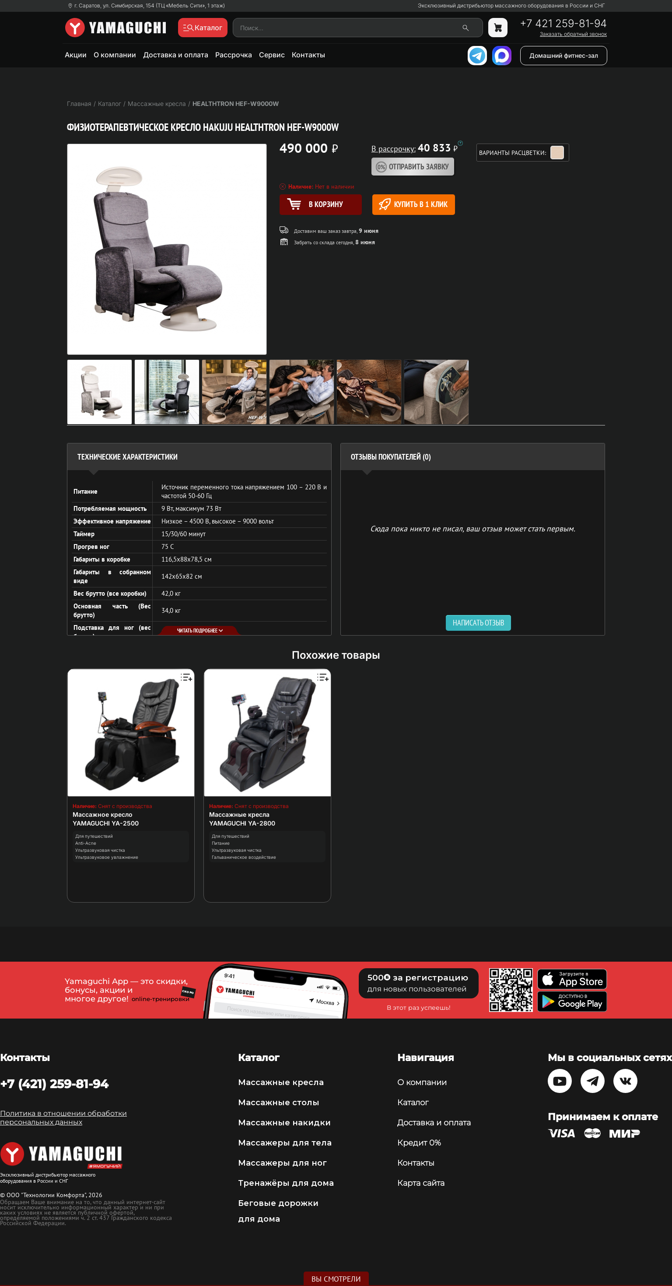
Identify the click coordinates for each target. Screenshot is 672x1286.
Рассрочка (233, 54)
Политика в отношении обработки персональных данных (63, 1117)
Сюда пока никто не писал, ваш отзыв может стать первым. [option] (472, 528)
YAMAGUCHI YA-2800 (242, 823)
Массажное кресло (103, 814)
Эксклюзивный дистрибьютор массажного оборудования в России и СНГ (511, 6)
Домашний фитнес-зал (563, 55)
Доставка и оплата (175, 54)
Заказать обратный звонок (573, 34)
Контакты (308, 54)
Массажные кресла (239, 814)
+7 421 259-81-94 (563, 23)
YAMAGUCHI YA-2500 (106, 823)
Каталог (412, 1102)
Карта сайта (420, 1183)
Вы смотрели (336, 1279)
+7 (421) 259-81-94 (54, 1083)
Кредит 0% (419, 1143)
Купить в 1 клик (413, 204)
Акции (76, 54)
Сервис (272, 54)
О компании (115, 54)
